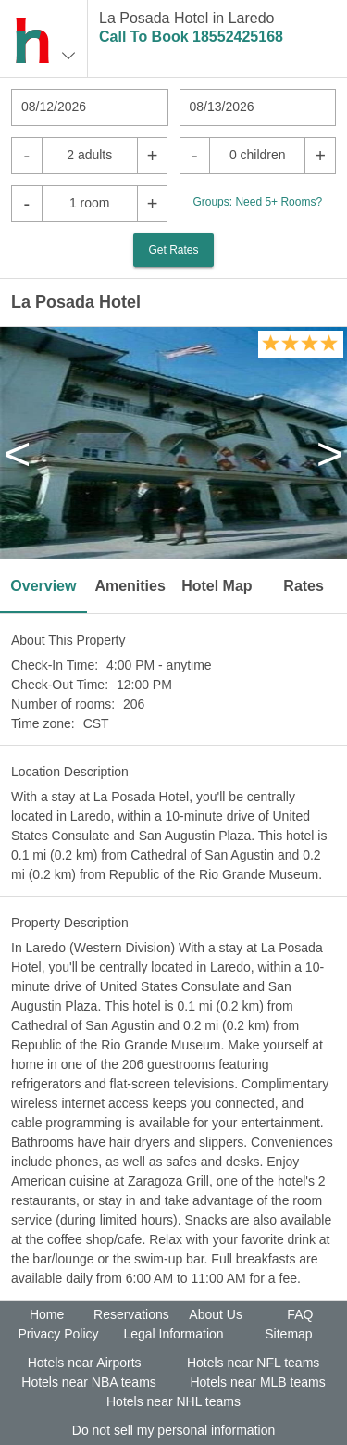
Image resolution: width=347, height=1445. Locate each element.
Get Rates (173, 250)
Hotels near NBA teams (88, 1382)
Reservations (131, 1314)
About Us (215, 1314)
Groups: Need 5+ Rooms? (257, 201)
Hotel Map (216, 586)
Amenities (129, 586)
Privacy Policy (58, 1333)
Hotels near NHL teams (173, 1401)
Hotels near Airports (85, 1362)
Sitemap (288, 1333)
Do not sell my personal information (173, 1430)
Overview (43, 586)
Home (47, 1314)
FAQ (300, 1314)
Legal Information (173, 1333)
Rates (303, 586)
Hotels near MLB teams (257, 1382)
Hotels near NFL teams (253, 1362)
